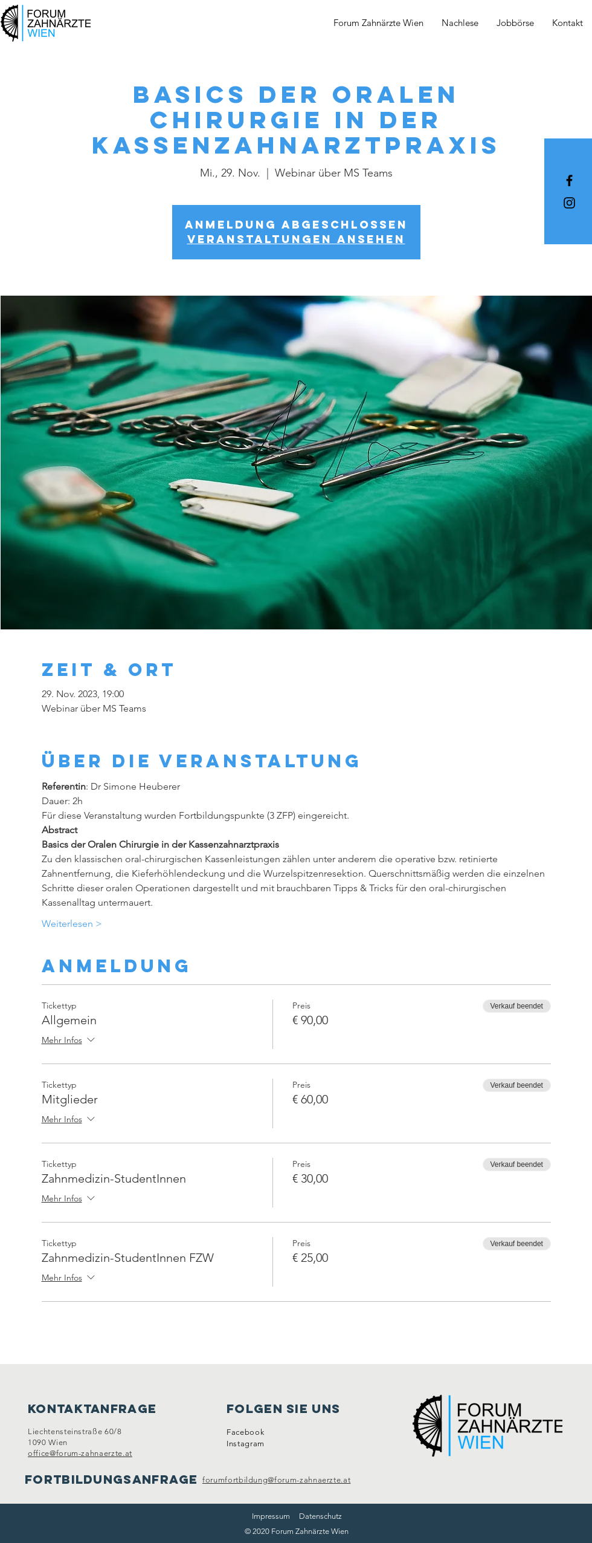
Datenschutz (320, 1516)
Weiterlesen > (72, 923)
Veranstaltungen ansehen (296, 239)
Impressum (271, 1516)
